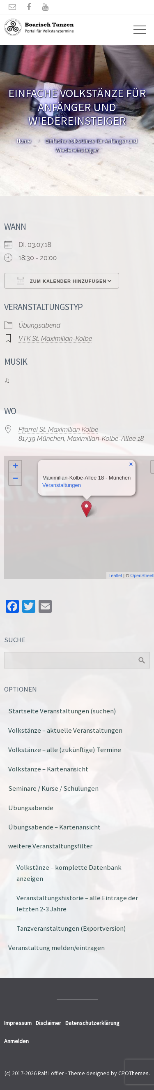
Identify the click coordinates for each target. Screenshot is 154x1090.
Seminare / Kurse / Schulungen (53, 788)
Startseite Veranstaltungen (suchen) (62, 710)
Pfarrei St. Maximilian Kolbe (58, 429)
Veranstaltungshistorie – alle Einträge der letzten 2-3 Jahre (77, 903)
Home (24, 140)
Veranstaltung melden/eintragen (56, 947)
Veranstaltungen (61, 485)
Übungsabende (30, 807)
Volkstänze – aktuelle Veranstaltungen (65, 730)
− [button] (15, 479)
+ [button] (15, 467)
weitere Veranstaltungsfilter (50, 845)
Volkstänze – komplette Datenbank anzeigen (69, 873)
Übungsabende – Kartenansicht (54, 826)
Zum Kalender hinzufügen (61, 280)
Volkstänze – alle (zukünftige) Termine (64, 749)
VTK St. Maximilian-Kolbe (55, 338)
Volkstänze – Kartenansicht (48, 768)
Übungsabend (39, 325)
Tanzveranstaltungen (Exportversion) (71, 928)
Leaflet (115, 575)
